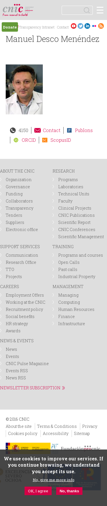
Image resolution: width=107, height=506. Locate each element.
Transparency (30, 27)
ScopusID (61, 140)
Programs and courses (80, 255)
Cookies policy (22, 433)
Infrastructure (71, 323)
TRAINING (63, 246)
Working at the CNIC (25, 302)
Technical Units (73, 194)
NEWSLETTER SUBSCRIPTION (30, 387)
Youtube (73, 26)
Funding (14, 194)
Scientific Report (74, 222)
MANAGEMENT (68, 286)
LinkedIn (87, 26)
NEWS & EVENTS (17, 340)
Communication (22, 255)
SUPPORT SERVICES (20, 246)
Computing (69, 302)
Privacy (89, 426)
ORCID (29, 140)
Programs (68, 179)
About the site (19, 426)
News (11, 349)
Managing (68, 295)
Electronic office (22, 229)
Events (12, 356)
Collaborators (19, 201)
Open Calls (69, 262)
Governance (18, 186)
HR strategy (17, 323)
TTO (10, 269)
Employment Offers (25, 295)
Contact (63, 27)
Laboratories (70, 186)
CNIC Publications (76, 215)
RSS (101, 26)
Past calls (67, 269)
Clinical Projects (74, 208)
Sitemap (82, 433)
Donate (10, 27)
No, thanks (69, 491)
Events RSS (17, 370)
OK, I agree (38, 490)
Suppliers (15, 222)
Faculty (65, 201)
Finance (66, 316)
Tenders (14, 215)
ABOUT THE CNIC (17, 171)
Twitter (80, 26)
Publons (84, 130)
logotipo (30, 7)
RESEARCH (64, 171)
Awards (13, 330)
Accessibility (55, 433)
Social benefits (20, 316)
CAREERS (9, 286)
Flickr (94, 26)
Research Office (21, 262)
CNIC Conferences (76, 229)
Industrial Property (76, 276)
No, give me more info (53, 479)
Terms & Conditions (57, 426)
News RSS (16, 377)
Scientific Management (81, 236)
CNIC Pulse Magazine (27, 363)
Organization (19, 179)
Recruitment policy (24, 309)
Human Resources (76, 309)
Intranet (48, 27)
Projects (14, 276)
